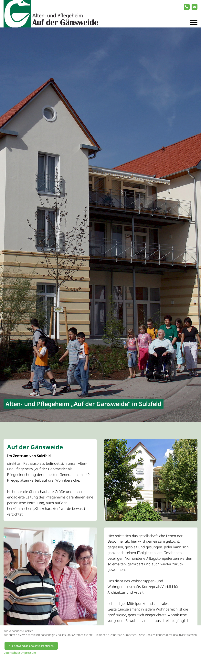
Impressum (28, 652)
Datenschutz (12, 652)
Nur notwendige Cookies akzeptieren (31, 646)
